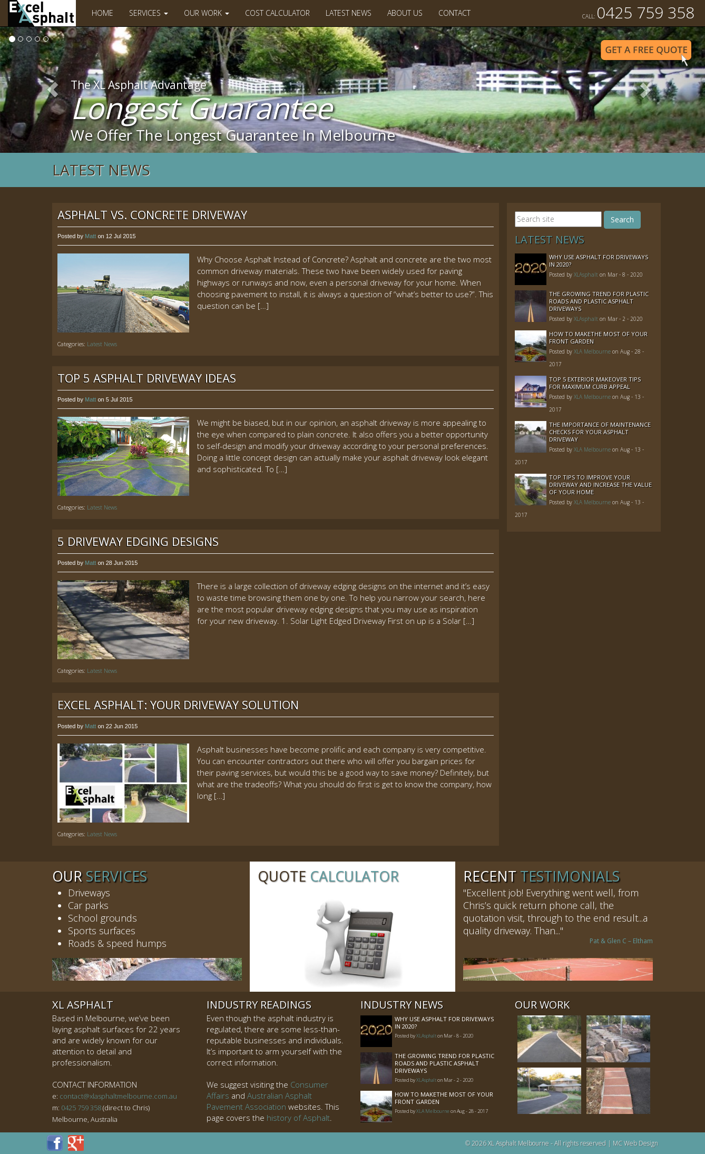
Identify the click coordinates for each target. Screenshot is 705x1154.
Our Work (206, 13)
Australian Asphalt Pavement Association (259, 1101)
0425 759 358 (638, 12)
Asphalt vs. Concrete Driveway (152, 214)
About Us (405, 13)
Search (622, 219)
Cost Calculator (277, 13)
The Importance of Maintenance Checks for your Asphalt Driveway (600, 431)
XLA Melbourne (592, 351)
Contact (454, 13)
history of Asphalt (298, 1117)
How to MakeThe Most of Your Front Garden (598, 337)
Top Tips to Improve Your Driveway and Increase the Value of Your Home (600, 484)
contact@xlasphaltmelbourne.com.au (118, 1096)
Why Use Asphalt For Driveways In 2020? (598, 260)
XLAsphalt (586, 274)
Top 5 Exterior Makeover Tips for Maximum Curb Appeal (595, 382)
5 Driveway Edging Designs (138, 541)
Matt (90, 236)
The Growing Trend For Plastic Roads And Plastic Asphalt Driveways (599, 301)
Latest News (348, 13)
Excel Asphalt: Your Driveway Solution (178, 704)
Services (148, 13)
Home (102, 13)
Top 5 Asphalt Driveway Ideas (146, 378)
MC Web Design (635, 1143)
